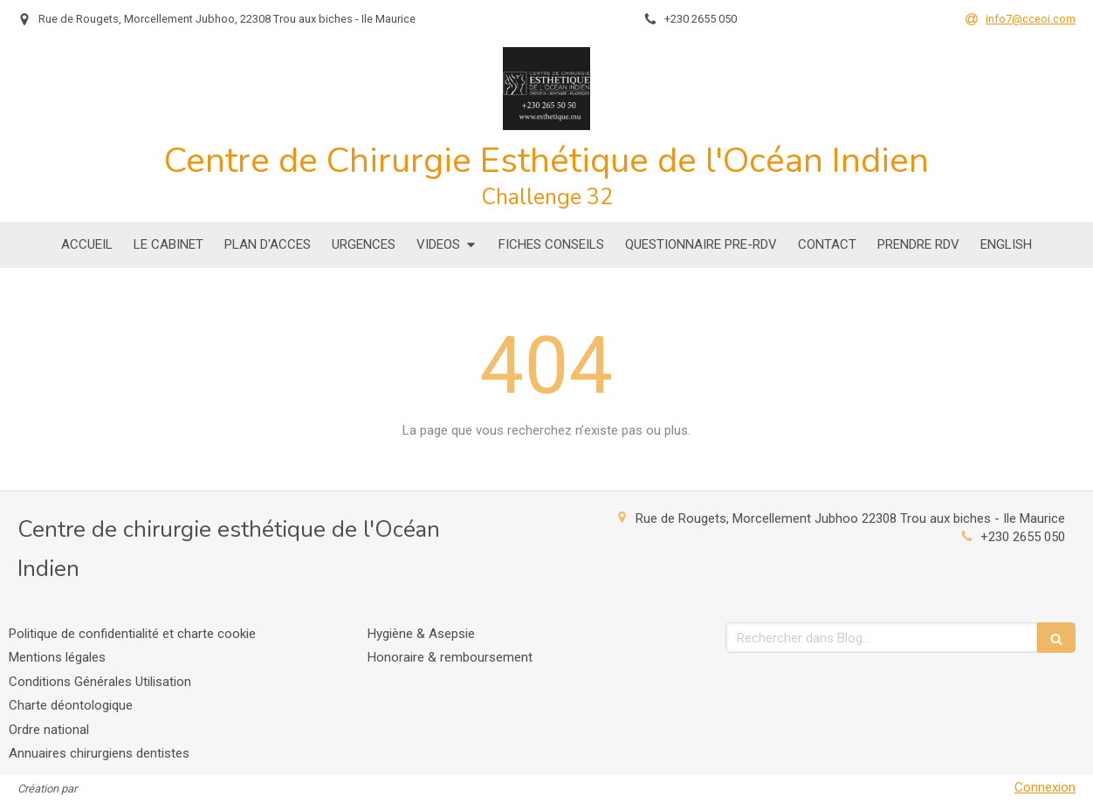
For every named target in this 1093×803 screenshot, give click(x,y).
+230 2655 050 (1022, 537)
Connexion (1045, 787)
